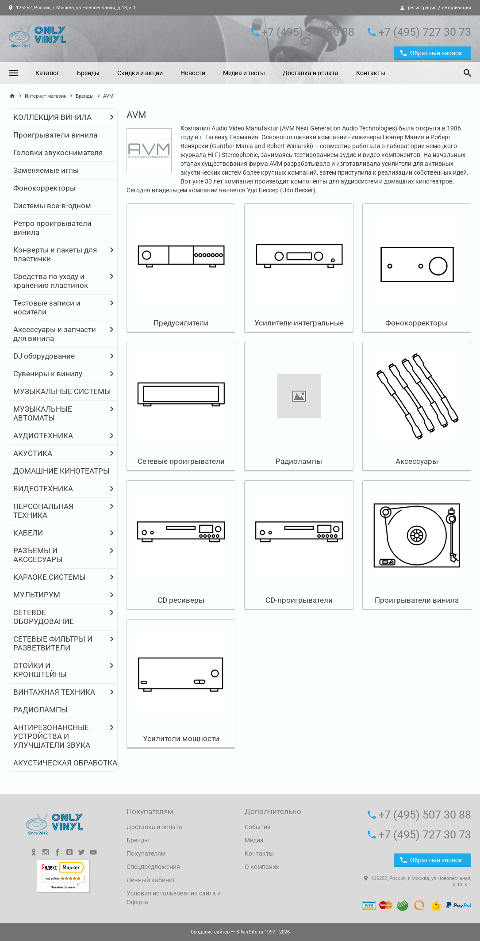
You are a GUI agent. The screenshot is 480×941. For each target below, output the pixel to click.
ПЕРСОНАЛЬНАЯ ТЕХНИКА (43, 511)
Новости (192, 73)
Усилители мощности (181, 738)
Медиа (254, 840)
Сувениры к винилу (47, 373)
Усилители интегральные (299, 322)
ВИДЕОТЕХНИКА (43, 488)
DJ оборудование (44, 356)
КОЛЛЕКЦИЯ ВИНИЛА (52, 117)
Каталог (47, 73)
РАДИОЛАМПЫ (40, 709)
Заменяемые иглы (46, 170)
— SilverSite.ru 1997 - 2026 (240, 932)
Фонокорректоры (44, 188)
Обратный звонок (431, 53)
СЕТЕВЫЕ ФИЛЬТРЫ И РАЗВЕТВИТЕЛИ (52, 643)
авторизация (456, 8)
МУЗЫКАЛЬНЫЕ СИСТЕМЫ (62, 391)
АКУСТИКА (32, 453)
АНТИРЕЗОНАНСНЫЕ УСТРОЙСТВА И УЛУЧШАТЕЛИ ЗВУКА (51, 736)
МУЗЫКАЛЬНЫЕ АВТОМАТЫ (42, 413)
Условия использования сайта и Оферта (174, 898)
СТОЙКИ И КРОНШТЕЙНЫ (40, 670)
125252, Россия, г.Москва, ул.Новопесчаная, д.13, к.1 (72, 7)
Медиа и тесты (244, 73)
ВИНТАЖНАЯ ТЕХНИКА (54, 692)
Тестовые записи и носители (47, 307)
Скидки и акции (140, 73)
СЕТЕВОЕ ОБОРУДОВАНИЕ (43, 617)
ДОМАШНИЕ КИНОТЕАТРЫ (61, 471)
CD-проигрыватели (299, 600)
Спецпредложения (153, 866)
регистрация (422, 8)
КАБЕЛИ (28, 532)
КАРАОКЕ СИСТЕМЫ (49, 577)
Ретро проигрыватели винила (52, 228)
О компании (262, 866)
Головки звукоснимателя (58, 152)
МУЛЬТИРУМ (36, 594)
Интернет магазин (45, 96)
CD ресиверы (180, 600)
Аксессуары (417, 461)
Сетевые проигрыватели (181, 461)
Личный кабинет (151, 880)
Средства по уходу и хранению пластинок (50, 281)
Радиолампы (299, 461)
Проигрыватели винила (55, 134)
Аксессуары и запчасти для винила (54, 334)
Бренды (88, 73)
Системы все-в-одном (52, 205)
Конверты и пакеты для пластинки (55, 254)
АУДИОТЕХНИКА (43, 435)
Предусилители (181, 322)
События (258, 826)
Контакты (370, 73)
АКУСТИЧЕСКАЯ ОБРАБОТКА (65, 762)
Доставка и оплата (310, 73)
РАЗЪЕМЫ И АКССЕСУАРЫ (38, 555)
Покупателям (146, 853)
